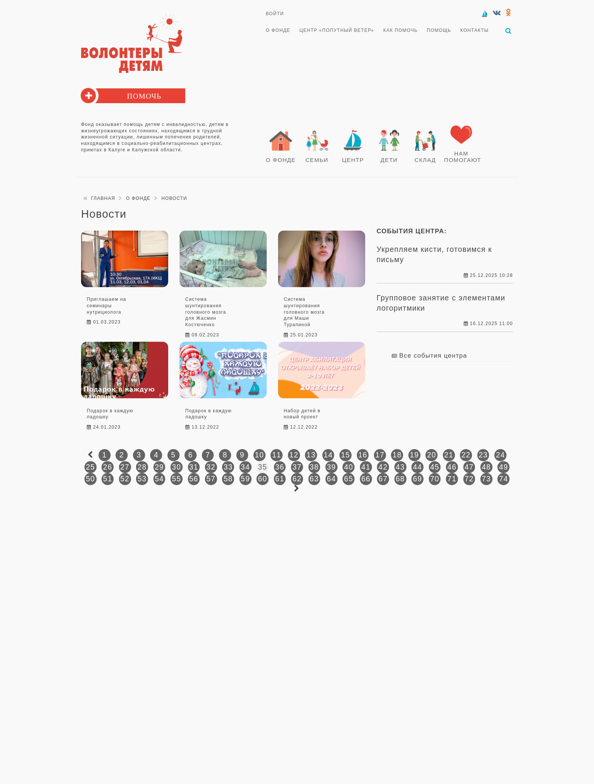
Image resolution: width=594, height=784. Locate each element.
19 (414, 455)
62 (297, 478)
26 (107, 467)
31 (193, 467)
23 (483, 455)
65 (348, 478)
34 (245, 467)
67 (383, 478)
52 (125, 478)
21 (448, 455)
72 (469, 478)
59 (245, 478)
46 (451, 467)
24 (500, 455)
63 (314, 478)
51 (107, 478)
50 (90, 478)
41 (365, 467)
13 (311, 455)
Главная (103, 198)
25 (90, 467)
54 (159, 478)
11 (276, 455)
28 (142, 467)
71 (451, 478)
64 (331, 478)
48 (486, 467)
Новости (174, 198)
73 (486, 478)
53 (142, 478)
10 (259, 455)
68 (400, 478)
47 (469, 467)
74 (503, 478)
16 (362, 455)
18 (397, 455)
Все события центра (433, 355)
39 (331, 467)
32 (211, 467)
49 (503, 467)
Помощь (439, 30)
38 (314, 467)
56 (193, 478)
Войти (275, 13)
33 (228, 467)
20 (431, 455)
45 (434, 467)
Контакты (474, 30)
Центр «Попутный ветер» (337, 30)
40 (348, 467)
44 (417, 467)
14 (328, 455)
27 (125, 467)
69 (417, 478)
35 (262, 467)
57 (211, 478)
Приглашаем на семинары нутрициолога (106, 305)
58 (228, 478)
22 (466, 455)
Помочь (144, 96)
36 (279, 467)
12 (294, 455)
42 (383, 467)
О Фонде (278, 30)
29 (159, 467)
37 (297, 467)
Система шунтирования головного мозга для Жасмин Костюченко (205, 312)
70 (434, 478)
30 (176, 467)
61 (279, 478)
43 (400, 467)
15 (345, 455)
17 (380, 455)
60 (262, 478)
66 (365, 478)
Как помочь (400, 30)
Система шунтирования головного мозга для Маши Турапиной (304, 312)
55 (176, 478)
